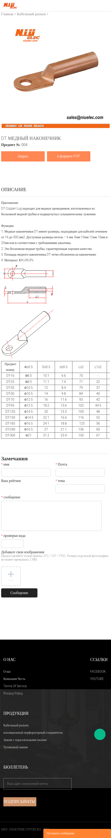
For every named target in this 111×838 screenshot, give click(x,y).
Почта (61, 465)
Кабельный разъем (31, 14)
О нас (7, 671)
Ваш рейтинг (11, 481)
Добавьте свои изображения (54, 556)
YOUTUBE (97, 679)
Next (104, 73)
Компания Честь (14, 679)
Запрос (22, 156)
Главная (7, 14)
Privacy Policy (13, 693)
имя (5, 465)
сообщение (10, 497)
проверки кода (13, 536)
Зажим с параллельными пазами (25, 740)
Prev (7, 73)
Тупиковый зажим (15, 747)
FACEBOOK (98, 671)
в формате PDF (68, 156)
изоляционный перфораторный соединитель (33, 732)
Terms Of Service (15, 686)
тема (60, 481)
